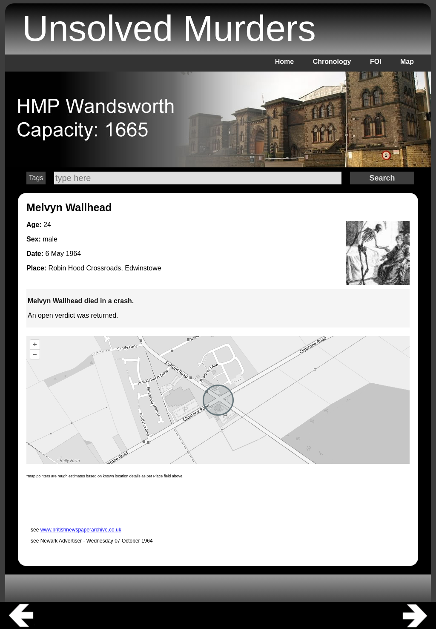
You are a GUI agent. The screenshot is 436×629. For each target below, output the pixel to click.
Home (284, 61)
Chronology (332, 61)
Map (407, 61)
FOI (376, 61)
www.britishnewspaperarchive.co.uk (80, 530)
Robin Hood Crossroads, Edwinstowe (105, 268)
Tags (36, 177)
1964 (73, 253)
